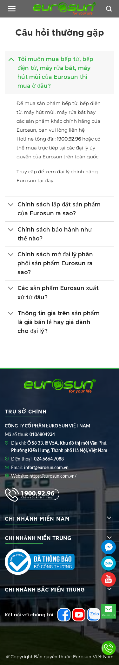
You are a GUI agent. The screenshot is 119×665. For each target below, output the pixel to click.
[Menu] (12, 9)
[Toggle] (11, 59)
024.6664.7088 (49, 458)
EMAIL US (108, 610)
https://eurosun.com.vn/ (53, 476)
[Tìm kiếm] (109, 9)
